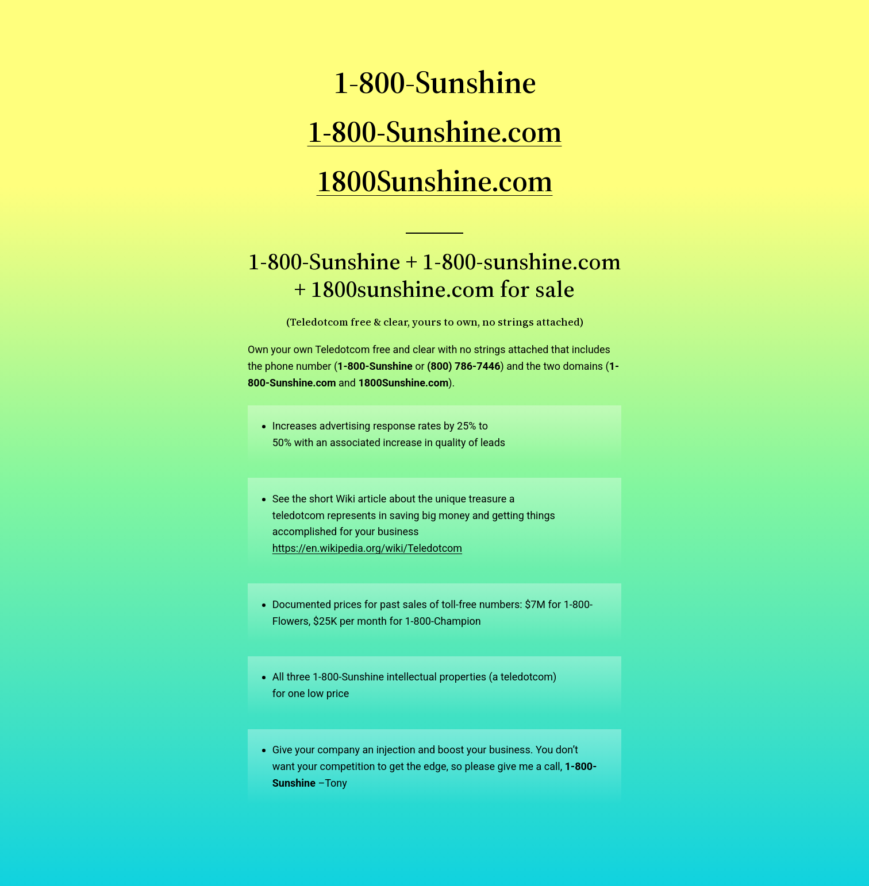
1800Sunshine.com (435, 180)
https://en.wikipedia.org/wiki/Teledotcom (367, 548)
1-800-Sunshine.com (434, 131)
